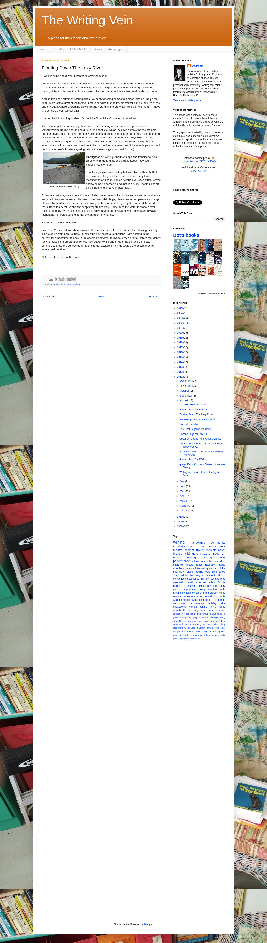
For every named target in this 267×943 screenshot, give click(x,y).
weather (177, 599)
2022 (180, 323)
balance (189, 568)
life (207, 578)
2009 (180, 521)
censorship (178, 624)
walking (207, 557)
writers (189, 564)
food (222, 578)
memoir (211, 550)
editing (191, 557)
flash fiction (205, 599)
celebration (179, 582)
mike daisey (219, 624)
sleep (176, 575)
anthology (205, 635)
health (190, 582)
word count (196, 546)
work (222, 546)
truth (199, 614)
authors (177, 589)
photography (186, 617)
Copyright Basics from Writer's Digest (200, 438)
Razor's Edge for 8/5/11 (192, 459)
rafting (222, 617)
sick (223, 603)
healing (202, 589)
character (178, 564)
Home (42, 49)
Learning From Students (192, 404)
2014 (180, 362)
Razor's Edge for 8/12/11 (193, 434)
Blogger (148, 924)
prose (201, 617)
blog (196, 610)
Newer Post (49, 296)
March (184, 501)
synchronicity (213, 631)
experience (193, 578)
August (184, 400)
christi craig (213, 628)
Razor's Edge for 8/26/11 (193, 409)
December (186, 380)
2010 (180, 516)
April (183, 496)
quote (222, 596)
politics (221, 568)
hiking (204, 631)
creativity (55, 284)
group (206, 614)
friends (177, 553)
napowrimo (189, 589)
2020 (180, 332)
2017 (180, 347)
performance (181, 561)
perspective (204, 621)
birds (191, 631)
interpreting (201, 568)
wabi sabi (189, 635)
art (223, 553)
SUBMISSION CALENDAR (69, 49)
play (195, 617)
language (214, 614)
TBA (214, 599)
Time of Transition (189, 424)
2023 (180, 318)
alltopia (176, 631)
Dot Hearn (197, 65)
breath (221, 599)
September (186, 395)
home (222, 592)
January (185, 510)
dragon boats (202, 575)
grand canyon (210, 592)
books (222, 571)
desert (203, 610)
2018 (180, 342)
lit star (187, 610)
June (183, 486)
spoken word (190, 599)
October (185, 390)
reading (199, 571)
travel (200, 550)
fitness (221, 575)
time (63, 284)
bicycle (184, 631)
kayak (198, 582)
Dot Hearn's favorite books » (211, 293)
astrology (220, 621)
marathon (213, 589)
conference (197, 603)
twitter (214, 635)
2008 (180, 526)
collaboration (187, 575)
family (213, 606)
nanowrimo (197, 542)
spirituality (191, 614)
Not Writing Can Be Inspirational (197, 419)
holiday (212, 603)
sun (175, 621)
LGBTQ (201, 628)
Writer (214, 575)
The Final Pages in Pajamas (195, 429)
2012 (180, 371)
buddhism (220, 610)
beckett (196, 638)
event (200, 596)
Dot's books (186, 235)
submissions (198, 561)
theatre (178, 550)
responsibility (179, 628)
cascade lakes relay (199, 585)
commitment (180, 603)
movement (192, 621)
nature (212, 568)
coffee (197, 631)
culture (203, 606)
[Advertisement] (219, 709)
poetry (212, 546)
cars (207, 617)
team (210, 610)
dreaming (196, 624)
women (193, 606)
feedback (207, 624)
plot (204, 582)
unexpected (179, 606)
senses (191, 628)
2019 (180, 337)
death (188, 624)
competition (179, 578)
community (218, 542)
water (69, 284)
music (177, 557)
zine (197, 635)
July (182, 481)
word (207, 571)
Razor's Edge (209, 553)
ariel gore (191, 553)
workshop (220, 561)
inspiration (210, 564)
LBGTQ (182, 621)
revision (212, 582)
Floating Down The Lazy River (196, 414)
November (186, 385)
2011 (180, 376)
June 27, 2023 (199, 171)
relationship (179, 614)
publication (179, 571)
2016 (180, 352)
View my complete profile (187, 100)
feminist (221, 635)
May (182, 491)
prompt (189, 550)
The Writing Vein (87, 20)
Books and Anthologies (108, 49)
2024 (180, 313)
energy (214, 617)
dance (221, 564)
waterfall (189, 638)
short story (219, 585)
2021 (180, 327)
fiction (210, 561)
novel (221, 550)
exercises (178, 568)
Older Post (154, 296)
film (202, 578)
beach (199, 564)
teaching (214, 578)
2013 (180, 366)
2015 (180, 357)
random (177, 596)
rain (213, 621)
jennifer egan (179, 638)
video (190, 571)
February (185, 505)
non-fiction (211, 596)
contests (197, 592)
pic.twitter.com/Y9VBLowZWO (199, 161)
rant (223, 628)
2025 (180, 308)
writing (76, 284)
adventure (189, 596)
